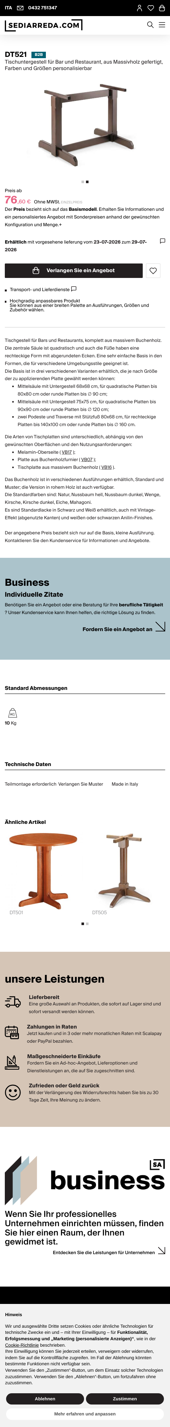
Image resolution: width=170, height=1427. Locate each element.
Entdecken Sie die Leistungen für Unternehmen (104, 1253)
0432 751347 (42, 8)
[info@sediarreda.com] (20, 8)
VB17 (67, 452)
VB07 (86, 460)
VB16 (106, 467)
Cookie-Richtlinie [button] (22, 1345)
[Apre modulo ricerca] (150, 25)
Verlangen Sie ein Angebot (74, 270)
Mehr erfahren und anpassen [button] (84, 1413)
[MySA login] (139, 8)
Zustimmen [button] (125, 1398)
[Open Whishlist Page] (151, 8)
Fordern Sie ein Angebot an (117, 630)
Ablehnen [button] (45, 1398)
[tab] (82, 182)
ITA (8, 8)
